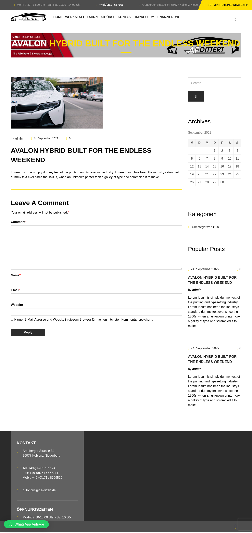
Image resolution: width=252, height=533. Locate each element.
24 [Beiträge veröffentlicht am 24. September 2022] (230, 175)
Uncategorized (202, 228)
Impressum (144, 17)
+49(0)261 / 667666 (111, 4)
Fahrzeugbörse (101, 17)
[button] (26, 524)
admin (19, 138)
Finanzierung (169, 17)
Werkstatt (74, 17)
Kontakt (125, 17)
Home (58, 17)
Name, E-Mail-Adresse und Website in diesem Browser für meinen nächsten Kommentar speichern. (83, 319)
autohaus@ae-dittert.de (39, 491)
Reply (28, 332)
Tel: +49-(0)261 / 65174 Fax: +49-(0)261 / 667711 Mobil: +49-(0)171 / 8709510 (42, 473)
